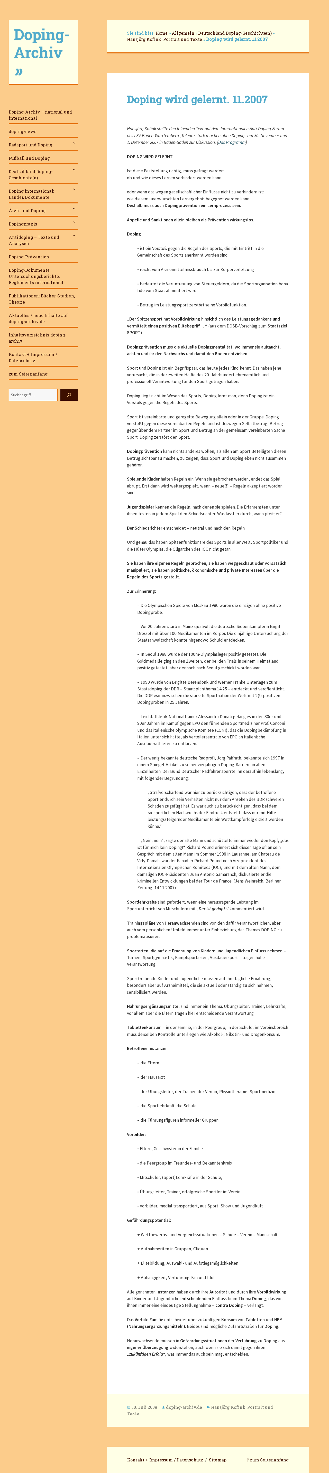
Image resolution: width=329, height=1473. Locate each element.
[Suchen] (69, 395)
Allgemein (183, 33)
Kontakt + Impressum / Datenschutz (33, 357)
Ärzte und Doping (27, 210)
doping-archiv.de (184, 1407)
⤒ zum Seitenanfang (268, 1459)
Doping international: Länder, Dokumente (31, 194)
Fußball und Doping (29, 158)
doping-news (22, 131)
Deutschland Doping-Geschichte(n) (31, 174)
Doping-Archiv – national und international (40, 115)
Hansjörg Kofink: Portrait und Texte (164, 39)
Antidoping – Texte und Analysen (34, 240)
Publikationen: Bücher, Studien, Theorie (42, 299)
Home (162, 33)
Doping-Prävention (29, 256)
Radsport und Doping (31, 144)
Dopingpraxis (23, 224)
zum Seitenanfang (28, 374)
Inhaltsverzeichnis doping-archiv (38, 338)
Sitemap (217, 1459)
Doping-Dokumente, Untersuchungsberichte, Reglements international (36, 276)
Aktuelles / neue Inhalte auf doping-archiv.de (38, 318)
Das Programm (232, 142)
